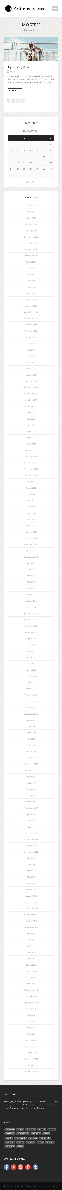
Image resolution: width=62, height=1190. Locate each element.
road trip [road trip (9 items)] (36, 1133)
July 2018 (31, 726)
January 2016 (31, 833)
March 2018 (31, 751)
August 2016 (31, 814)
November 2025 (31, 243)
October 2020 (31, 626)
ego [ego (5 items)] (46, 1133)
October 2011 (31, 996)
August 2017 (31, 776)
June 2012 (31, 946)
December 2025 (31, 237)
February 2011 (31, 1046)
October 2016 (31, 801)
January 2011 (31, 1053)
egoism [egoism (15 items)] (10, 1133)
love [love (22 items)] (42, 1129)
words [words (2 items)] (50, 1142)
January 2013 (31, 902)
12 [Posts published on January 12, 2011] (24, 156)
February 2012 (31, 971)
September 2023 (31, 406)
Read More (15, 91)
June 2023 (31, 425)
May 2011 (31, 1027)
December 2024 (31, 312)
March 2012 (31, 965)
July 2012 (31, 940)
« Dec (28, 182)
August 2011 (31, 1009)
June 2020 (31, 651)
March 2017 (31, 789)
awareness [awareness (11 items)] (23, 1133)
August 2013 (31, 858)
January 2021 (31, 607)
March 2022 (31, 519)
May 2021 (31, 582)
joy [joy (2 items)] (20, 1146)
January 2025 (31, 306)
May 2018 (31, 739)
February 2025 (31, 299)
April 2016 (31, 827)
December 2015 (31, 839)
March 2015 (31, 845)
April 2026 (31, 211)
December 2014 (31, 852)
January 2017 (31, 795)
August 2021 (31, 563)
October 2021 (31, 550)
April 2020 (31, 663)
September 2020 (31, 632)
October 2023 (31, 400)
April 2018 (31, 745)
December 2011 (31, 983)
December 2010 (31, 1059)
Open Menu (55, 8)
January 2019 (31, 701)
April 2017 (31, 783)
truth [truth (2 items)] (20, 1142)
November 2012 (31, 914)
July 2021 (31, 569)
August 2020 (31, 638)
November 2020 (31, 619)
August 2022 (31, 488)
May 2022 (31, 506)
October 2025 (31, 249)
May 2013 (31, 877)
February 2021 (31, 601)
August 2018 (31, 720)
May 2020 (31, 657)
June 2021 (31, 575)
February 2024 (31, 375)
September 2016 (31, 808)
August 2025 (31, 262)
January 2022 (31, 532)
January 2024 (31, 381)
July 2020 (31, 645)
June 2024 (31, 350)
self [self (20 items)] (51, 1129)
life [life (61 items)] (20, 1129)
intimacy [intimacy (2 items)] (10, 1146)
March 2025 (31, 293)
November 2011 (31, 990)
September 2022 (31, 481)
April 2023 (31, 437)
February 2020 (31, 676)
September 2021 (31, 557)
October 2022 (31, 475)
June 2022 (31, 500)
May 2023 (31, 431)
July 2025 (31, 268)
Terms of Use (52, 1186)
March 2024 (31, 368)
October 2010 (31, 1071)
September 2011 (31, 1002)
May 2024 (31, 356)
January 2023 (31, 456)
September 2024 (31, 331)
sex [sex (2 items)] (40, 1142)
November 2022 (31, 469)
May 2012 (31, 952)
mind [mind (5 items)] (9, 1138)
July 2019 (31, 682)
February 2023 (31, 450)
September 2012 (31, 927)
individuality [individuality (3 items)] (20, 1138)
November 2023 (31, 393)
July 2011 (31, 1015)
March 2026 (31, 218)
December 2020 (31, 613)
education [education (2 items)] (45, 1138)
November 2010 (31, 1065)
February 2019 (31, 695)
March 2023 (31, 444)
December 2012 (31, 908)
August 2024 (31, 337)
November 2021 (31, 544)
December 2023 (31, 387)
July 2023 (31, 419)
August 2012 (31, 933)
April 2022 (31, 513)
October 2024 (31, 324)
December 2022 (31, 463)
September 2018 (31, 714)
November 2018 (31, 707)
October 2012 (31, 921)
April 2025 (31, 287)
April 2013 (31, 883)
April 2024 (31, 362)
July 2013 (31, 864)
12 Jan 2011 (13, 72)
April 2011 (31, 1034)
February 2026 (31, 224)
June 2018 (31, 732)
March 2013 (31, 889)
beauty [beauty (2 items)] (31, 1142)
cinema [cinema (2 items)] (33, 1138)
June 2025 (31, 274)
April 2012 (31, 958)
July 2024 (31, 343)
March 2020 (31, 670)
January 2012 (31, 977)
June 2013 (31, 870)
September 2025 (31, 255)
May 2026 (31, 205)
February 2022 (31, 525)
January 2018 (31, 758)
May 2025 (31, 281)
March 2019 (31, 688)
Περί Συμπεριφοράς (19, 67)
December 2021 (31, 538)
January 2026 (31, 230)
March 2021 (31, 594)
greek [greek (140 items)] (10, 1129)
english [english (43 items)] (31, 1129)
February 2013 (31, 896)
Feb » (34, 182)
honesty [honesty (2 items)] (10, 1142)
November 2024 (31, 318)
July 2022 (31, 494)
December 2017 (31, 764)
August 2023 (31, 412)
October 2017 (31, 770)
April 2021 (31, 588)
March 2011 (31, 1040)
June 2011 (31, 1021)
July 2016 (31, 820)
